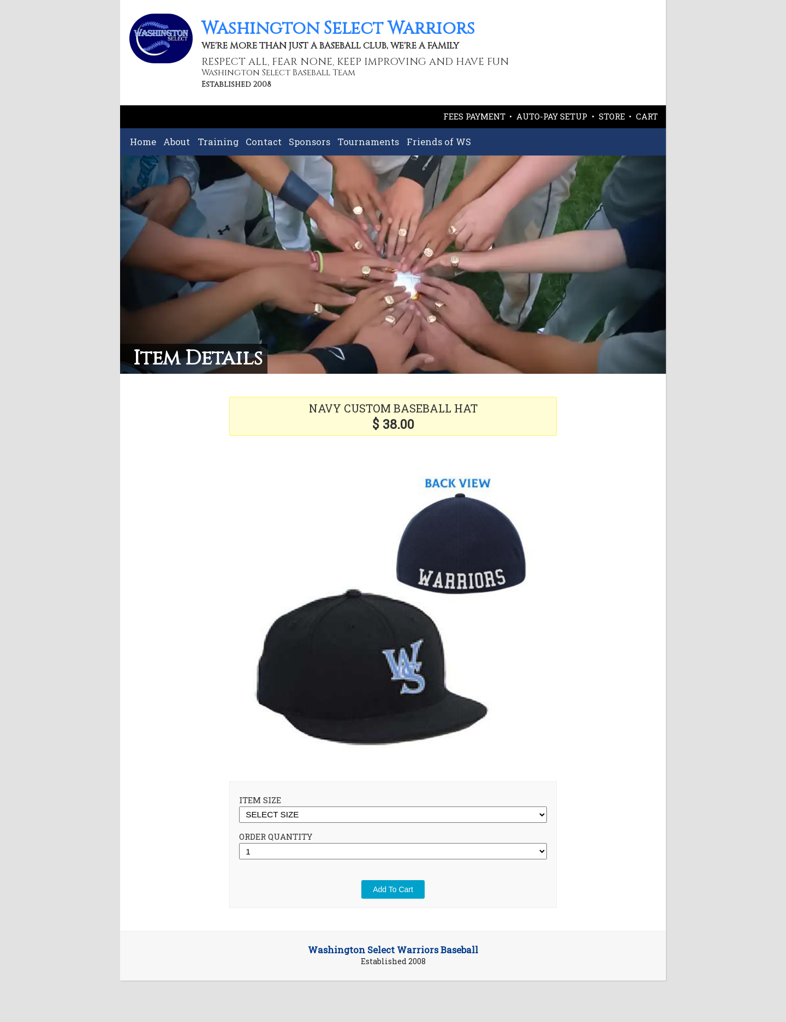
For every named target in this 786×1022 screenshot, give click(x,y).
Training (218, 142)
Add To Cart (393, 889)
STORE (612, 116)
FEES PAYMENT (474, 116)
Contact (264, 142)
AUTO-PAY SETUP (551, 116)
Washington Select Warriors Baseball (393, 950)
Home (143, 142)
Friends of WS (439, 142)
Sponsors (309, 142)
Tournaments (368, 142)
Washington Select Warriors (338, 28)
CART (647, 116)
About (176, 142)
